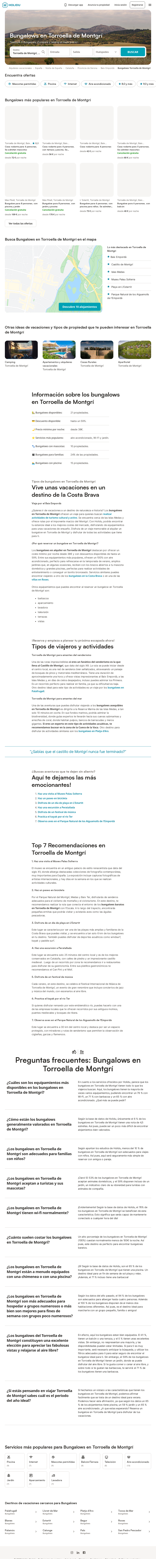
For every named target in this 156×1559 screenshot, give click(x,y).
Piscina (50, 83)
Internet (70, 83)
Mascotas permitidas (22, 83)
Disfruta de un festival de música (57, 812)
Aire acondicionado (97, 83)
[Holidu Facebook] (84, 1552)
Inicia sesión (120, 4)
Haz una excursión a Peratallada (56, 807)
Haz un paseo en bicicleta (52, 798)
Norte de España (54, 68)
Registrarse (137, 4)
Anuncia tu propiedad (99, 4)
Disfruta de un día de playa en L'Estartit (60, 803)
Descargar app (73, 4)
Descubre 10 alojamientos (79, 307)
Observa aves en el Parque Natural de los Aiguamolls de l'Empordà (76, 821)
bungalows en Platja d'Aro (93, 731)
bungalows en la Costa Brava (85, 576)
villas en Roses (40, 579)
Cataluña (70, 68)
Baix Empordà (107, 68)
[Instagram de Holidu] (72, 1552)
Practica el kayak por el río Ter (55, 816)
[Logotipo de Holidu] (17, 5)
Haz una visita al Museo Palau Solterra (60, 793)
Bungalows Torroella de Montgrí (134, 68)
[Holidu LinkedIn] (78, 1552)
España (38, 68)
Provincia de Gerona (87, 68)
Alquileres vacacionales (20, 68)
